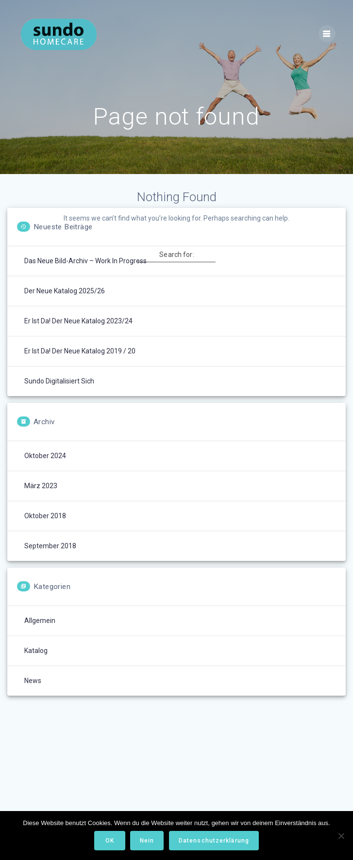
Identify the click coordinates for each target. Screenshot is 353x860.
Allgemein (39, 620)
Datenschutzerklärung (214, 840)
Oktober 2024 (45, 456)
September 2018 (50, 546)
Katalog (36, 650)
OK (109, 840)
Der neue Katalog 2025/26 (64, 291)
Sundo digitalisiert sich (59, 381)
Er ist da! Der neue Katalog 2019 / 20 (79, 351)
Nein (147, 840)
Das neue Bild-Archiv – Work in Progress (85, 261)
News (32, 681)
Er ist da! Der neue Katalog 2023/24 (78, 321)
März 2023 (40, 486)
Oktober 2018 (45, 516)
